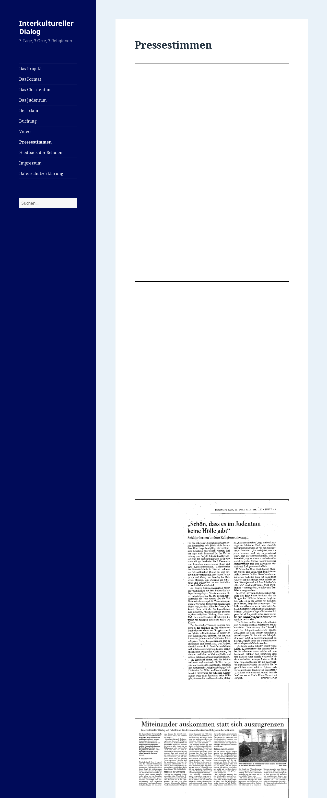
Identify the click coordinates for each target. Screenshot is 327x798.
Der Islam (28, 110)
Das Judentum (32, 100)
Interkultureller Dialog (46, 27)
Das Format (30, 79)
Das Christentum (35, 89)
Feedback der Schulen (40, 152)
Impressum (30, 163)
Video (24, 131)
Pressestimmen (35, 142)
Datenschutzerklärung (41, 173)
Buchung (28, 121)
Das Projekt (30, 68)
